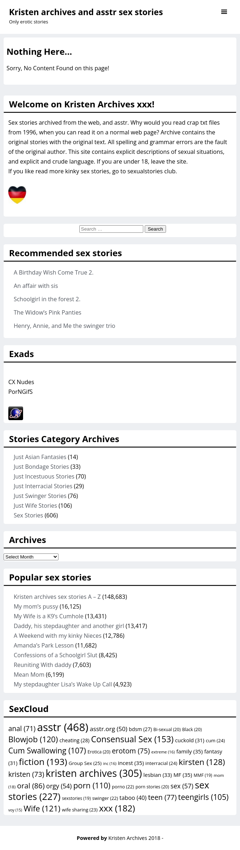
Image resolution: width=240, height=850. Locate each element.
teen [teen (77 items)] (162, 797)
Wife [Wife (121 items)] (41, 808)
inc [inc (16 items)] (110, 763)
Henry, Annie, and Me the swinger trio (64, 326)
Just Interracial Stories (43, 486)
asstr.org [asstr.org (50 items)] (108, 729)
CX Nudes (21, 382)
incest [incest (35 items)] (131, 762)
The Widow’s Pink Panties (48, 312)
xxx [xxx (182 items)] (117, 808)
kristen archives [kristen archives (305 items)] (93, 773)
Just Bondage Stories (41, 467)
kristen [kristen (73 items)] (26, 774)
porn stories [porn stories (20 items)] (152, 787)
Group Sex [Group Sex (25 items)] (85, 763)
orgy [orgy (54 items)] (59, 786)
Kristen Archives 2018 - (135, 838)
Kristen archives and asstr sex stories (86, 12)
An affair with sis (36, 286)
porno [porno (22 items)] (123, 786)
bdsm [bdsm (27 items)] (140, 729)
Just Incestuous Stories (44, 476)
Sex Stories (28, 515)
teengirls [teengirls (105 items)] (203, 797)
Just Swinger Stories (40, 496)
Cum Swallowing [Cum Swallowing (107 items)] (47, 750)
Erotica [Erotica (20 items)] (98, 752)
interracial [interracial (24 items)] (161, 763)
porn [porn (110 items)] (91, 785)
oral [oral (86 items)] (30, 786)
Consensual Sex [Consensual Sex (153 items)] (132, 739)
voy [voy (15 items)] (15, 810)
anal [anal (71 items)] (22, 728)
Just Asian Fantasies (40, 457)
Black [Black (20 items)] (192, 729)
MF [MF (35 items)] (182, 774)
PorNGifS (20, 392)
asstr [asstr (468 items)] (62, 727)
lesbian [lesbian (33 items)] (157, 774)
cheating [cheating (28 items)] (75, 740)
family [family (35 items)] (189, 751)
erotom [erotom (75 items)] (131, 751)
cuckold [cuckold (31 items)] (189, 740)
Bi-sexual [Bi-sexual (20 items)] (167, 729)
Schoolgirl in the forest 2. (47, 299)
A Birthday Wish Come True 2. (53, 272)
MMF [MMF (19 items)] (202, 775)
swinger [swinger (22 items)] (105, 798)
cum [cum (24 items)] (215, 740)
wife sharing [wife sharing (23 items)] (79, 809)
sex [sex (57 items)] (182, 786)
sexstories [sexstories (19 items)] (76, 798)
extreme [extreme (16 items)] (163, 752)
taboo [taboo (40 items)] (133, 798)
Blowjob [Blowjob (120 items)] (33, 739)
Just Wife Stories (35, 505)
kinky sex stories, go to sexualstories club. (121, 171)
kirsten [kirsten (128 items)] (202, 761)
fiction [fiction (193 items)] (43, 761)
